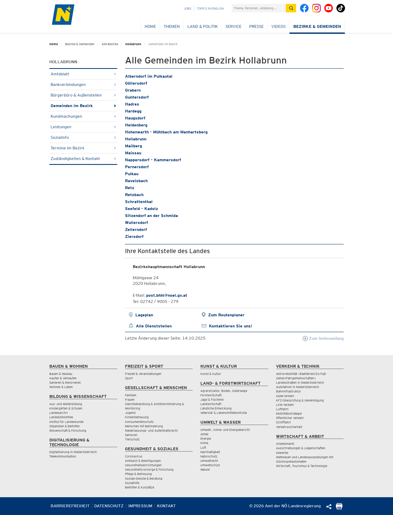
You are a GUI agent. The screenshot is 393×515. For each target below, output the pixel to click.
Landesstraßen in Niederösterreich (300, 382)
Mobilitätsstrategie (289, 413)
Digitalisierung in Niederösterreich (73, 452)
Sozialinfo (83, 137)
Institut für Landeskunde (66, 422)
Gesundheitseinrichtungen (143, 465)
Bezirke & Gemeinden (317, 26)
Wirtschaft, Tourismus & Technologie (301, 466)
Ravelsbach (136, 180)
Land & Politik (202, 26)
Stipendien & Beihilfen (64, 426)
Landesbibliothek (61, 417)
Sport (129, 378)
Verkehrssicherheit (289, 427)
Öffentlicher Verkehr (290, 418)
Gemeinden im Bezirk (83, 105)
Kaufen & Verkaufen (63, 378)
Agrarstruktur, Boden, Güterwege (223, 391)
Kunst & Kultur (210, 374)
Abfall (204, 434)
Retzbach (134, 194)
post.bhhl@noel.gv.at (166, 295)
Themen (172, 26)
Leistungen (83, 126)
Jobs (187, 8)
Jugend (130, 413)
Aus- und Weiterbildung (65, 404)
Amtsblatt (83, 73)
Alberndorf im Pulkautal (148, 76)
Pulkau (131, 173)
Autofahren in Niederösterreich (297, 387)
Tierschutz (132, 439)
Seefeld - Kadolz (141, 208)
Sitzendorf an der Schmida (151, 215)
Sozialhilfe (132, 483)
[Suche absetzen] (291, 8)
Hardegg (133, 111)
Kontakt (166, 505)
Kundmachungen (83, 116)
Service (233, 26)
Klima (204, 443)
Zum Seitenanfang (323, 338)
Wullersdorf (136, 222)
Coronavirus (133, 456)
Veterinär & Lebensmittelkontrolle (223, 413)
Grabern (133, 90)
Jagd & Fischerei (212, 399)
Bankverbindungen (83, 84)
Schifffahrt (283, 422)
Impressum (140, 505)
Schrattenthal (139, 201)
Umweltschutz (210, 465)
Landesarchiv (58, 413)
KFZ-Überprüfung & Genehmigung (300, 400)
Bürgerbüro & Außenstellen (83, 95)
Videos (278, 26)
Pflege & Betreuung (138, 474)
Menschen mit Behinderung (144, 426)
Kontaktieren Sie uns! (230, 326)
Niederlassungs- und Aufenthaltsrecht (151, 430)
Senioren (131, 435)
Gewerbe (282, 453)
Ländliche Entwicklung (216, 408)
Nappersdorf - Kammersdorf (153, 159)
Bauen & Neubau (60, 374)
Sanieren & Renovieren (65, 382)
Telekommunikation (62, 456)
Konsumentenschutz (139, 422)
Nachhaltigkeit (210, 452)
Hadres (132, 104)
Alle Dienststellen (154, 326)
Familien (130, 395)
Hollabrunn (133, 44)
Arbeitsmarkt (285, 444)
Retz (129, 187)
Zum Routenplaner (226, 314)
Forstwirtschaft (211, 395)
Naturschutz (208, 456)
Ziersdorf (134, 236)
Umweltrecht (209, 461)
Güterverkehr (285, 396)
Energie (205, 438)
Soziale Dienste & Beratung (143, 478)
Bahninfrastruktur (288, 391)
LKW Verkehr (285, 405)
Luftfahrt (282, 409)
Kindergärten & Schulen (65, 408)
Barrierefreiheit (70, 505)
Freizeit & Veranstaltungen (143, 374)
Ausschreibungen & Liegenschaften (300, 448)
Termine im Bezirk (83, 148)
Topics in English (210, 8)
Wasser (205, 469)
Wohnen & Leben (61, 387)
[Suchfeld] (259, 8)
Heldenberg (136, 125)
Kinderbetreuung (137, 417)
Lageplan (144, 314)
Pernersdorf (137, 166)
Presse (256, 26)
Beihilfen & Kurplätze (139, 487)
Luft (203, 447)
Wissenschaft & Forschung (67, 430)
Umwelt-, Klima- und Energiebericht (225, 430)
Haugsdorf (135, 118)
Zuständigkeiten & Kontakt (83, 158)
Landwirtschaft (210, 404)
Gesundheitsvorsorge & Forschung (149, 469)
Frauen (130, 399)
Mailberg (133, 145)
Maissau (133, 152)
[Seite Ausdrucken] (339, 507)
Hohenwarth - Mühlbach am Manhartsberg (166, 132)
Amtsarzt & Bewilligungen (143, 461)
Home (150, 26)
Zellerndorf (136, 229)
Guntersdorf (137, 97)
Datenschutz (109, 505)
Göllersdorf (136, 83)
